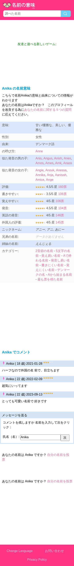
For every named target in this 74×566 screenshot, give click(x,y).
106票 (62, 194)
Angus (47, 158)
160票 (62, 186)
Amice (40, 179)
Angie (40, 170)
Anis (39, 158)
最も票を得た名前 (50, 279)
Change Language (20, 551)
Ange (49, 179)
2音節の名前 (44, 251)
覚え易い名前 (50, 255)
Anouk (49, 170)
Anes (67, 158)
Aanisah (61, 175)
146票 (60, 215)
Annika (40, 175)
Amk (58, 163)
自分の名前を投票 (59, 481)
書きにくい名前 (52, 265)
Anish (58, 158)
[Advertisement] (37, 31)
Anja (50, 175)
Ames (49, 163)
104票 (62, 208)
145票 (60, 222)
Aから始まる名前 (60, 274)
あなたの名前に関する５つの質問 (47, 109)
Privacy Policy (37, 559)
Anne (39, 151)
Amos (40, 163)
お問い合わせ (54, 551)
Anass (67, 163)
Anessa (61, 170)
